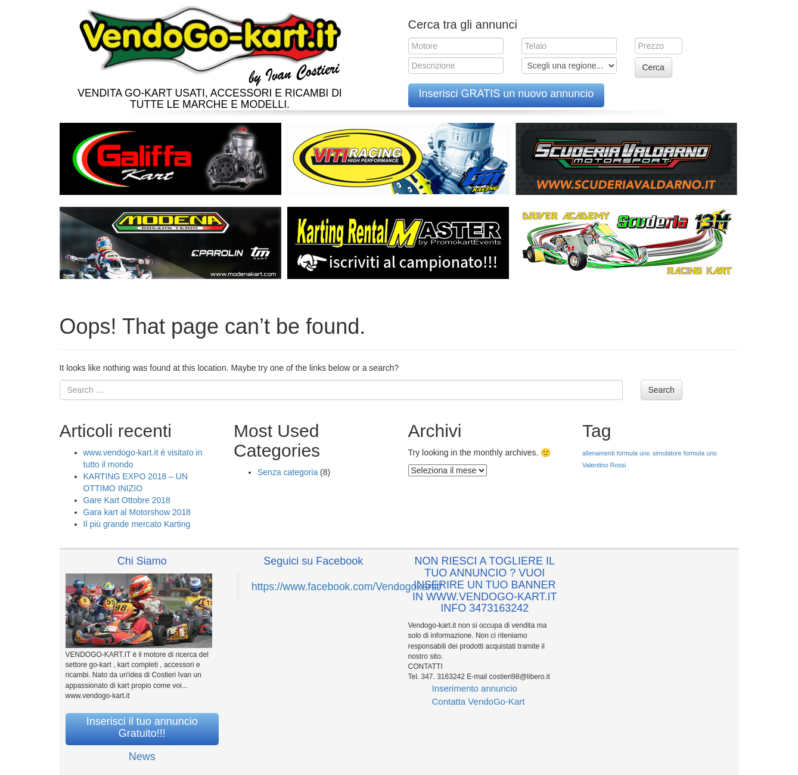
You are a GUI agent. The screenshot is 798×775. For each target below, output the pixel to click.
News (142, 756)
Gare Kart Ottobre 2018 (126, 500)
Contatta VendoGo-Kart (478, 701)
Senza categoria (287, 472)
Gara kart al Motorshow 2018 (137, 512)
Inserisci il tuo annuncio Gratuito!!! (142, 727)
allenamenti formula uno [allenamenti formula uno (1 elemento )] (616, 453)
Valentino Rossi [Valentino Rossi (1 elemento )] (604, 465)
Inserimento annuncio (474, 688)
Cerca (653, 67)
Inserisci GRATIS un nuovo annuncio (506, 94)
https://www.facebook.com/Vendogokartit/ (346, 587)
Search (661, 390)
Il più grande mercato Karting (137, 524)
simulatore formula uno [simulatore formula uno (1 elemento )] (685, 453)
